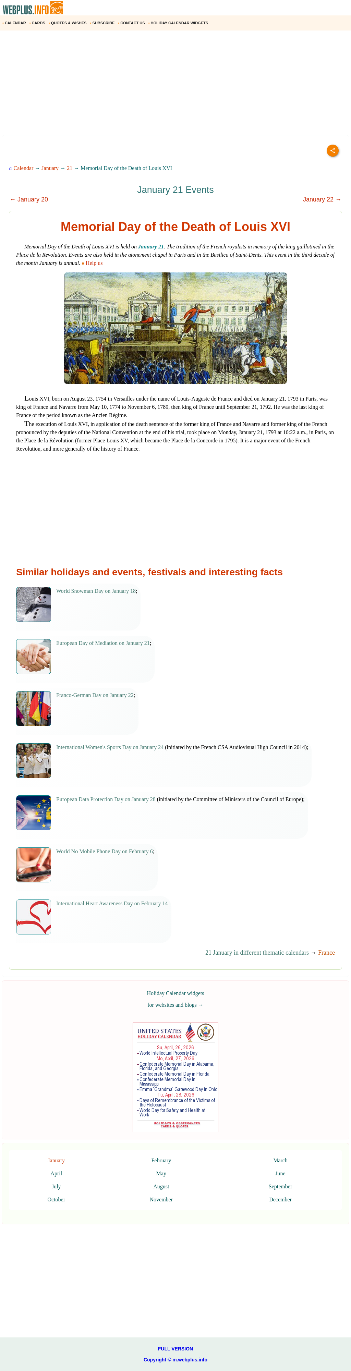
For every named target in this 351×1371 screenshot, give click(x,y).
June (280, 1173)
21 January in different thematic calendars (257, 952)
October (56, 1199)
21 (69, 168)
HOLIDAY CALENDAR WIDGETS (178, 23)
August (161, 1186)
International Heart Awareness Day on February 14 (112, 903)
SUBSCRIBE (103, 23)
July (56, 1186)
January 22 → (322, 199)
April (56, 1173)
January (50, 168)
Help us (93, 263)
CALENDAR (14, 23)
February (161, 1160)
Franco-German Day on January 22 (95, 695)
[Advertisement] (175, 85)
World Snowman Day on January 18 (96, 591)
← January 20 (29, 199)
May (161, 1173)
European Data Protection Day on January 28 (106, 799)
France (326, 952)
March (280, 1160)
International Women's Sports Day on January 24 (110, 747)
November (161, 1199)
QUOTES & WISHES (68, 23)
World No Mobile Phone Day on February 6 (104, 851)
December (280, 1199)
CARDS (37, 23)
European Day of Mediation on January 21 (103, 643)
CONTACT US (132, 23)
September (280, 1186)
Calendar (24, 168)
